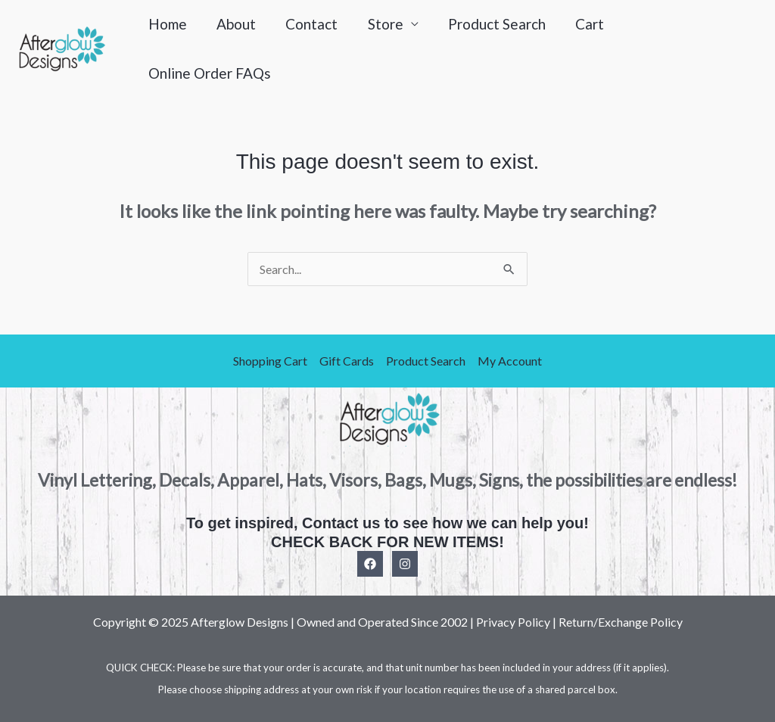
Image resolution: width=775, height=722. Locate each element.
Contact (309, 24)
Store (382, 24)
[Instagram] (405, 563)
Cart (584, 24)
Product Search (492, 24)
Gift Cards (346, 360)
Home (167, 24)
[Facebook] (370, 563)
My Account (510, 360)
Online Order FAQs (209, 73)
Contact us (341, 523)
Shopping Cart (270, 360)
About (234, 24)
